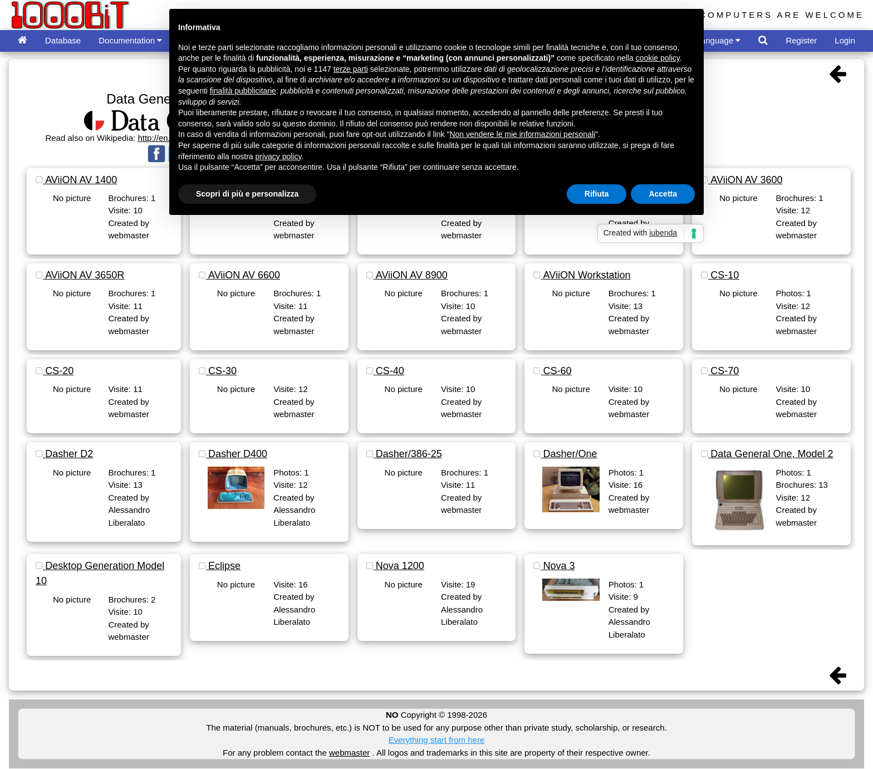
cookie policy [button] (658, 57)
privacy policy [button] (279, 156)
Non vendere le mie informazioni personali (522, 134)
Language (719, 40)
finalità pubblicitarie (243, 90)
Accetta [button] (663, 193)
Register (801, 40)
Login (845, 40)
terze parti (350, 69)
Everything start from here (437, 739)
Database (63, 40)
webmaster (349, 752)
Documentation (130, 40)
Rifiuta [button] (597, 193)
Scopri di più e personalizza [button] (247, 193)
